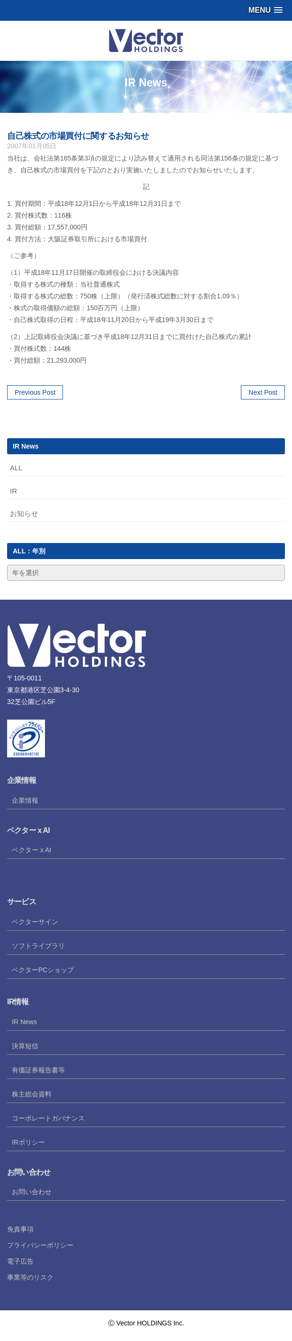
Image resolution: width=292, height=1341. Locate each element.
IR (13, 491)
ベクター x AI (31, 850)
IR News (24, 1022)
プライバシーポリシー (40, 1245)
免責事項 (20, 1229)
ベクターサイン (35, 921)
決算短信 (25, 1046)
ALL (16, 468)
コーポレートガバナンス (48, 1118)
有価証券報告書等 (38, 1070)
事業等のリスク (30, 1277)
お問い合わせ (32, 1192)
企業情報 (25, 800)
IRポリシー (28, 1142)
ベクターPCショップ (43, 970)
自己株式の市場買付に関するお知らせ (78, 136)
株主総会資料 (32, 1094)
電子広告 (20, 1261)
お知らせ (24, 513)
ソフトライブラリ (38, 946)
